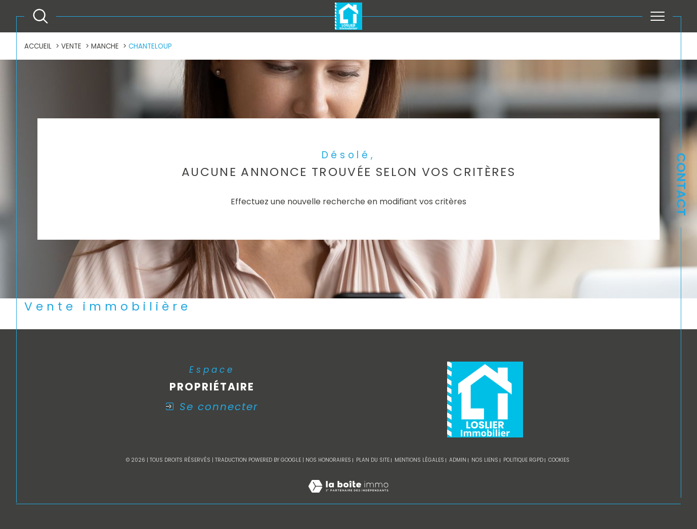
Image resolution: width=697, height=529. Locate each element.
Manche (105, 46)
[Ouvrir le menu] (657, 16)
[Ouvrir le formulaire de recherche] (40, 16)
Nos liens (484, 460)
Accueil (38, 46)
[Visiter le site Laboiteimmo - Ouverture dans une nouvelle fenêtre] (348, 497)
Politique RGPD (523, 460)
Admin (457, 460)
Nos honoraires (328, 460)
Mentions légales (419, 460)
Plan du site (372, 460)
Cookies (559, 460)
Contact (681, 184)
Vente (71, 46)
